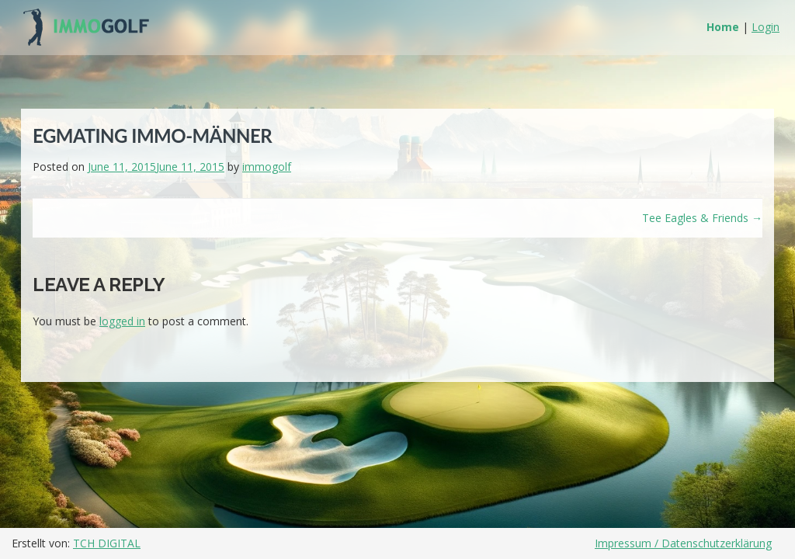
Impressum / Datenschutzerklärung (683, 543)
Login (765, 26)
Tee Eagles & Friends (702, 217)
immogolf (266, 166)
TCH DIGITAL (107, 543)
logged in (122, 321)
